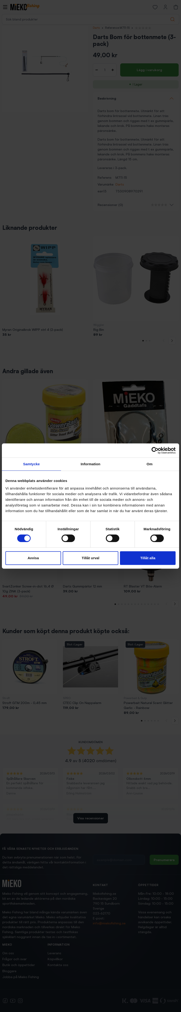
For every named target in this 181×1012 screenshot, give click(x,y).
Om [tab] (149, 464)
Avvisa (33, 558)
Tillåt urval (90, 558)
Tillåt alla (147, 558)
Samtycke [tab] (31, 464)
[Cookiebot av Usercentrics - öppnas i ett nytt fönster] (155, 450)
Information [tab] (90, 464)
